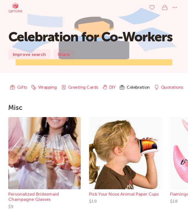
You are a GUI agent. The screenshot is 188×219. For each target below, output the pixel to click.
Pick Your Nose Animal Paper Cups (124, 194)
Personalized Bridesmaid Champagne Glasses (33, 196)
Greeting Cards (79, 87)
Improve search (29, 54)
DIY (109, 87)
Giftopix (15, 7)
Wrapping (44, 87)
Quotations (168, 87)
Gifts (18, 87)
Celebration (134, 87)
